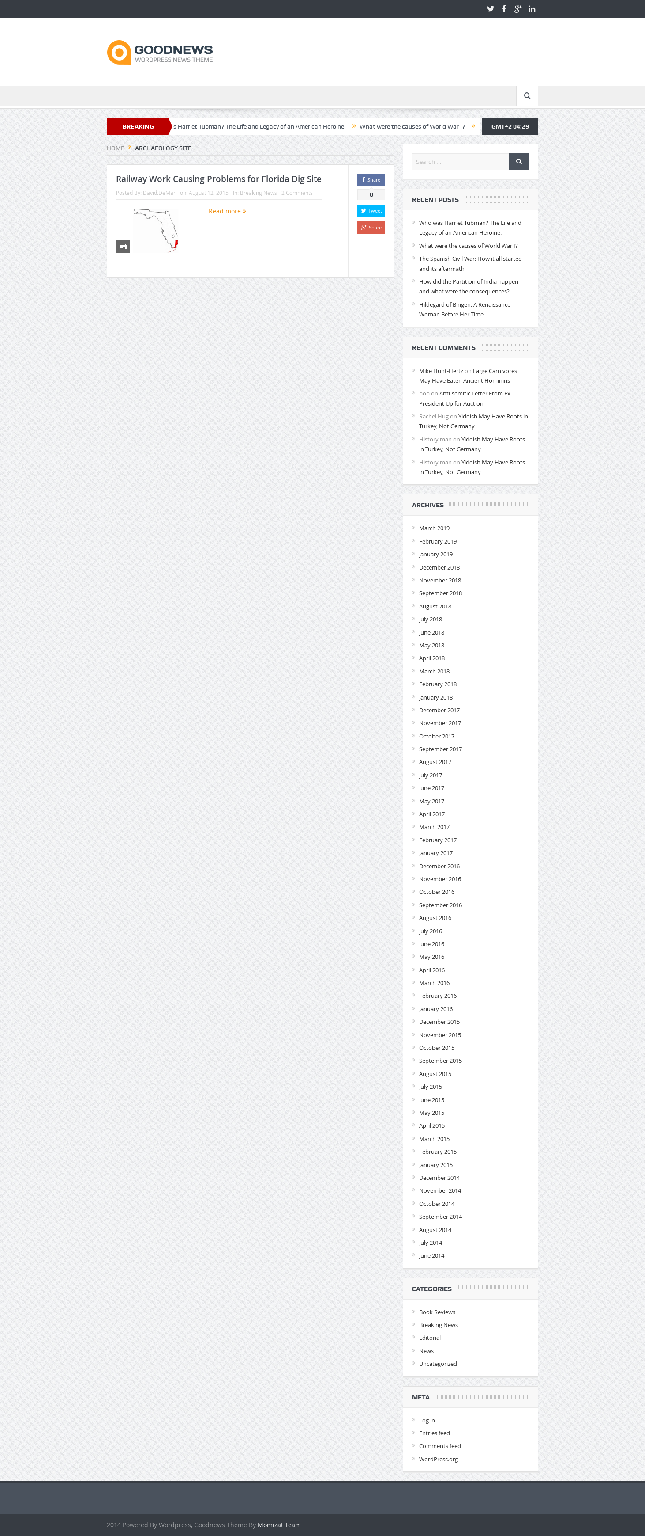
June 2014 (431, 1255)
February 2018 (438, 684)
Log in (427, 1420)
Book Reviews (437, 1312)
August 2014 (435, 1230)
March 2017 (434, 827)
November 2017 (440, 723)
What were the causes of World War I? (418, 126)
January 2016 (436, 1009)
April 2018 (432, 658)
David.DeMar (159, 192)
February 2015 (438, 1152)
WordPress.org (438, 1459)
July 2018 (430, 619)
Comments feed (440, 1446)
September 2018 (440, 593)
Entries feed (434, 1433)
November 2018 (440, 580)
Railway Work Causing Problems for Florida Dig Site (219, 179)
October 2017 (436, 736)
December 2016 (439, 866)
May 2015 (431, 1113)
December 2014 (439, 1178)
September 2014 (440, 1216)
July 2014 (430, 1243)
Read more (227, 211)
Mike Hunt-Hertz (441, 371)
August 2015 (435, 1074)
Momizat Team (279, 1525)
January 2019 (436, 554)
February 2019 (438, 541)
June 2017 (431, 788)
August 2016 (435, 918)
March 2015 (434, 1139)
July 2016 (430, 931)
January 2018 (436, 697)
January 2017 (436, 853)
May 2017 (431, 801)
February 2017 (438, 840)
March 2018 (434, 671)
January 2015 (436, 1165)
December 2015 (439, 1022)
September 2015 (440, 1061)
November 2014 (440, 1190)
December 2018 (439, 567)
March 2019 (434, 528)
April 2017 (432, 814)
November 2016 (440, 879)
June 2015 (431, 1100)
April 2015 (432, 1125)
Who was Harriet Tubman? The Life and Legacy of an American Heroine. (254, 126)
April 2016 (432, 970)
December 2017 (439, 710)
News (426, 1351)
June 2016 (431, 944)
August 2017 (435, 762)
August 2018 (435, 606)
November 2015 (440, 1035)
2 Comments (297, 192)
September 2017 (440, 749)
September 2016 (440, 905)
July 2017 (430, 775)
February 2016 (438, 996)
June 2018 (431, 632)
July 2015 (430, 1087)
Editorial (430, 1338)
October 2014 (436, 1204)
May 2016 (431, 957)
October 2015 (436, 1048)
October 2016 (436, 892)
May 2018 (431, 645)
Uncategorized (438, 1364)
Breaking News (258, 192)
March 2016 (434, 983)
